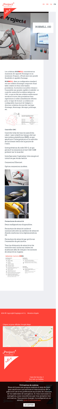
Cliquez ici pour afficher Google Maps (17, 324)
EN (47, 4)
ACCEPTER (29, 405)
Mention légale (33, 313)
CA (51, 4)
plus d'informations (32, 400)
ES (44, 4)
